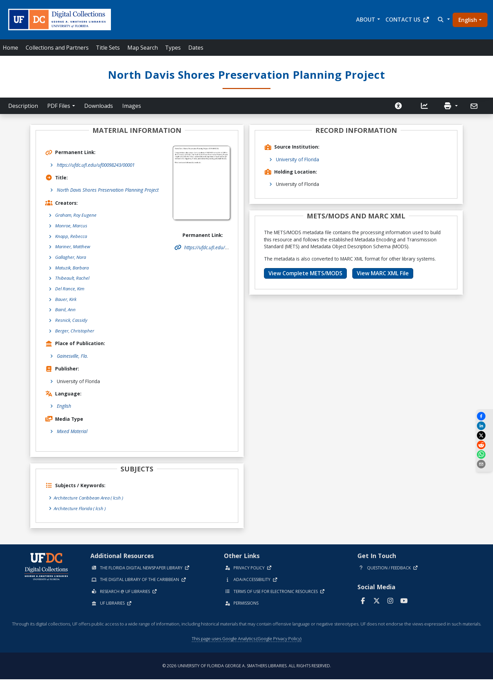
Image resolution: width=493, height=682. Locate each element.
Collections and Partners (57, 47)
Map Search (142, 47)
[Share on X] (484, 435)
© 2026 (246, 668)
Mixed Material (72, 434)
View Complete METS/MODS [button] (305, 273)
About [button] (365, 19)
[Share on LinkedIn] (484, 425)
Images (131, 106)
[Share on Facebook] (484, 416)
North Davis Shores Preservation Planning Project (108, 190)
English (467, 20)
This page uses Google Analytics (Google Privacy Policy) (246, 641)
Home (10, 47)
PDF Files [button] (58, 106)
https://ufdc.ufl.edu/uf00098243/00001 (96, 165)
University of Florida (297, 159)
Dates (195, 47)
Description (23, 106)
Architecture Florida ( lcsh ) (81, 511)
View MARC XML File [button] (383, 273)
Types (173, 47)
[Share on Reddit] (484, 445)
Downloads (98, 106)
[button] (443, 19)
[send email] (484, 464)
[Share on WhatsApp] (484, 454)
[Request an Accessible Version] (398, 106)
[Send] (474, 106)
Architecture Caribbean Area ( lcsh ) (90, 500)
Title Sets (108, 47)
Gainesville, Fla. (72, 358)
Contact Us (407, 19)
